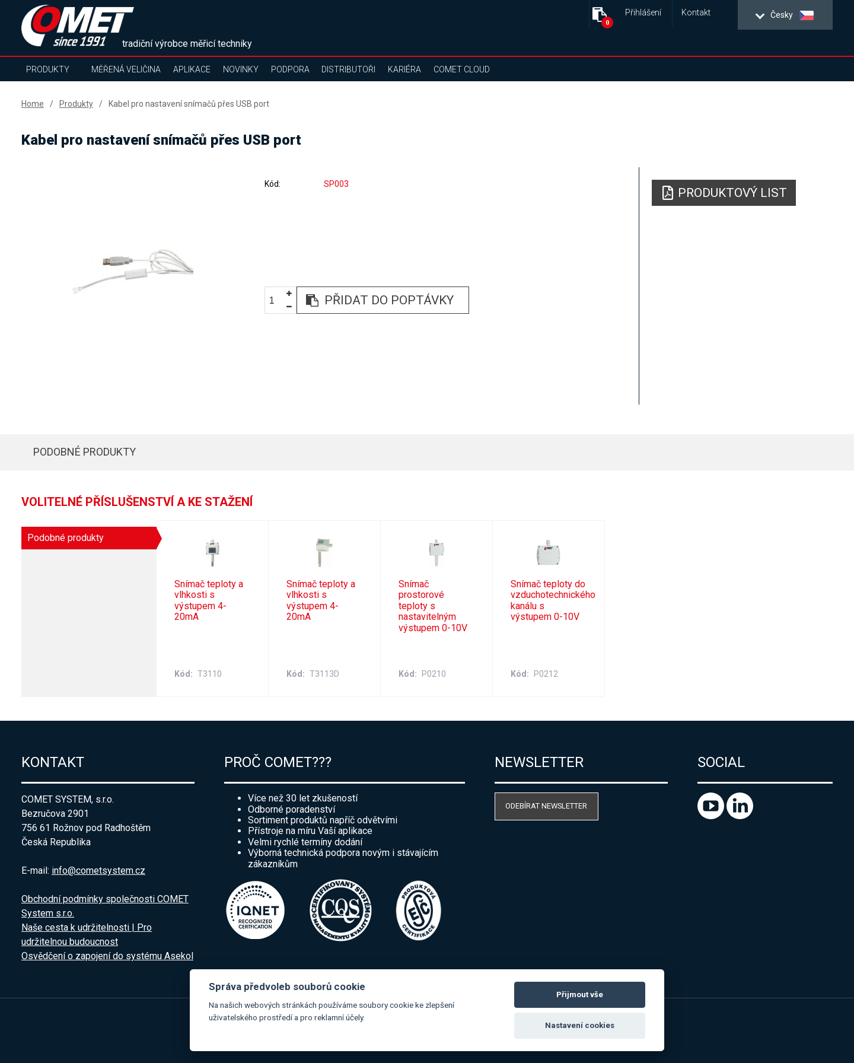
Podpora (290, 69)
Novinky (241, 69)
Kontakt (695, 13)
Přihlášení (643, 13)
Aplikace (192, 69)
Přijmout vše (579, 994)
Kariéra (404, 69)
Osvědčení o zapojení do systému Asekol (107, 956)
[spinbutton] (276, 300)
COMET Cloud (462, 69)
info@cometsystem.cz (98, 870)
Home (32, 104)
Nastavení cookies (579, 1025)
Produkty (47, 69)
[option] (130, 271)
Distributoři (348, 69)
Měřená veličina (126, 69)
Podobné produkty (84, 451)
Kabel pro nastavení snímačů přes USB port (189, 104)
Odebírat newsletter (546, 805)
